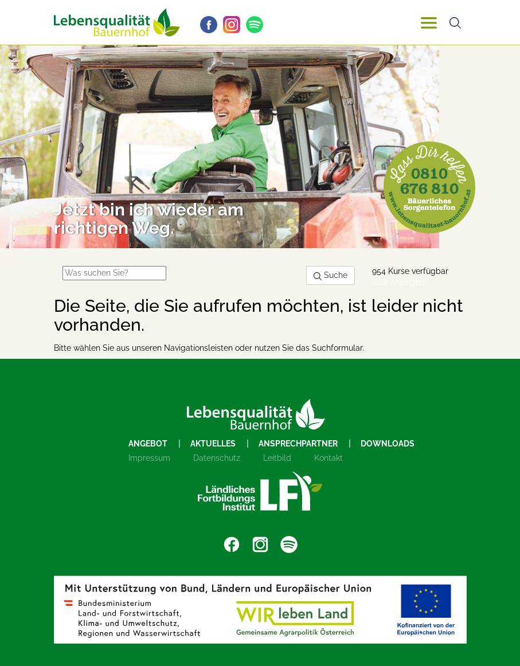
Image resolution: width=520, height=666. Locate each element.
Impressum (149, 458)
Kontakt (328, 458)
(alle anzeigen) (399, 282)
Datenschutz (216, 458)
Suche (330, 275)
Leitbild (277, 458)
